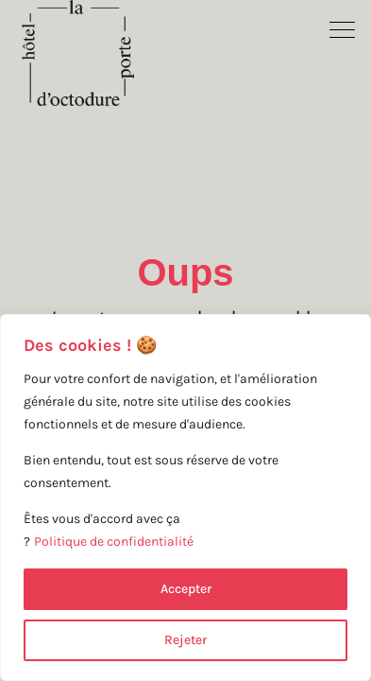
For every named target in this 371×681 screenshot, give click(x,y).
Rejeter (185, 640)
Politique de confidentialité (114, 541)
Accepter (185, 589)
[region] (185, 497)
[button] (342, 28)
